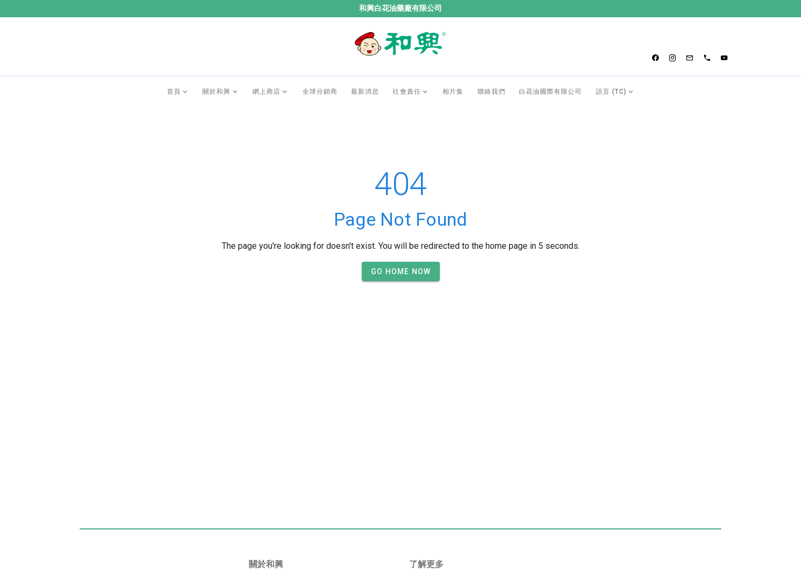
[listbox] (320, 405)
